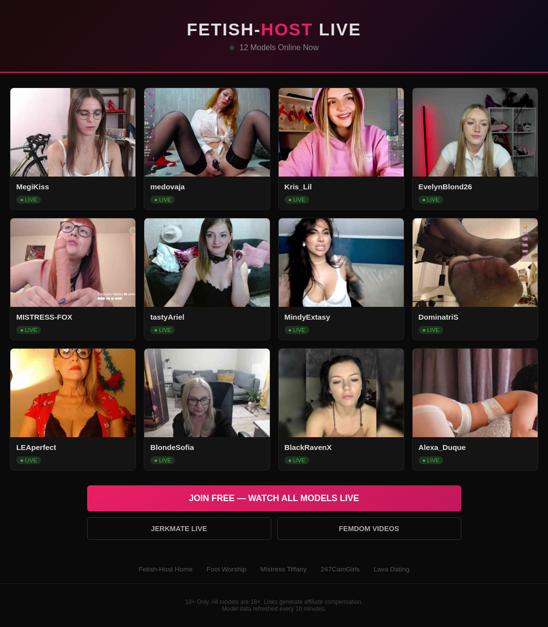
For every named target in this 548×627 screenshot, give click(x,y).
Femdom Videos (369, 529)
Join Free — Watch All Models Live (274, 498)
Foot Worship (226, 569)
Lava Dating (392, 569)
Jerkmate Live (179, 529)
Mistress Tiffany (283, 569)
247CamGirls (340, 569)
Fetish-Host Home (165, 569)
